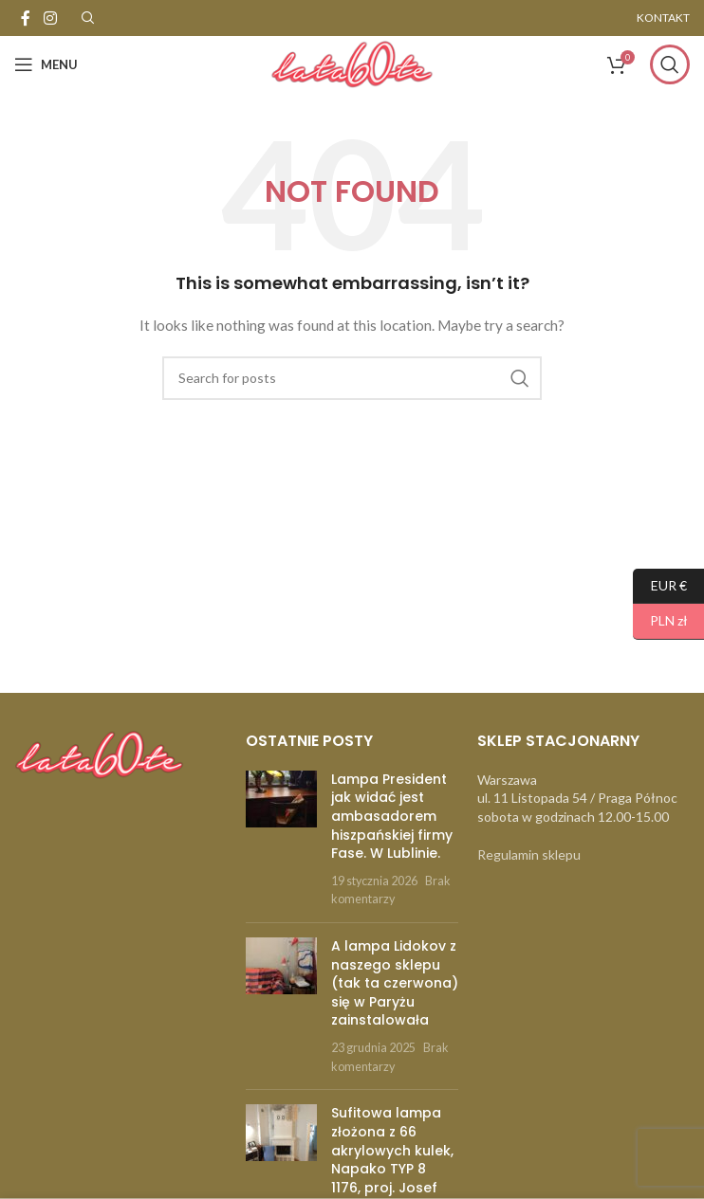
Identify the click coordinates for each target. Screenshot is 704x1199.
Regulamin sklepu (529, 854)
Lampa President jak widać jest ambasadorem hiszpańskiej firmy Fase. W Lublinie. (392, 816)
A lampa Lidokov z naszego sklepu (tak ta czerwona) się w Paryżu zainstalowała (394, 982)
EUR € (660, 586)
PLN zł (660, 621)
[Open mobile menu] (46, 64)
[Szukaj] (669, 64)
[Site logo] (352, 63)
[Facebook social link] (25, 18)
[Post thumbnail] (281, 839)
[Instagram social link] (50, 18)
